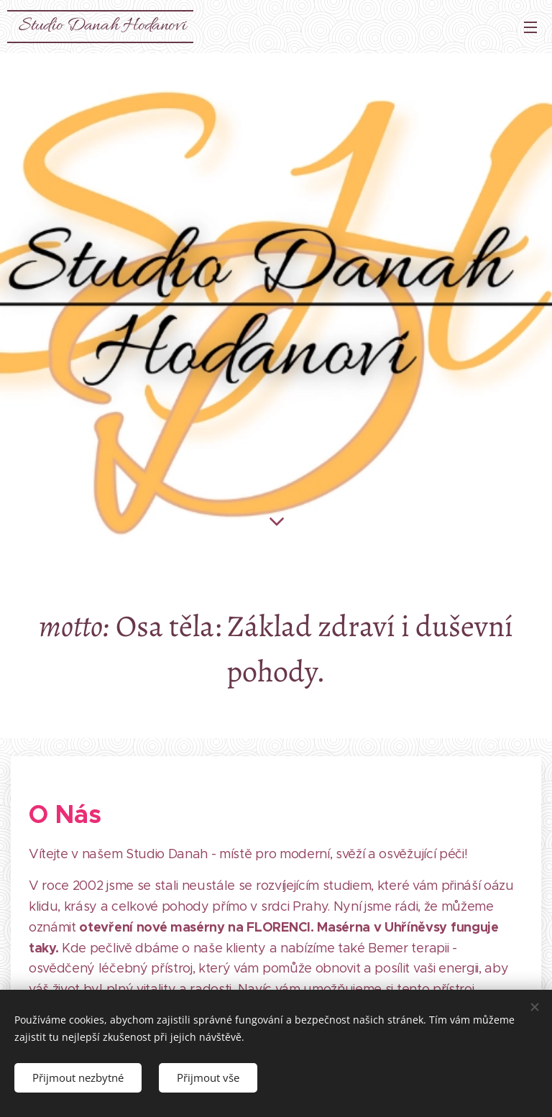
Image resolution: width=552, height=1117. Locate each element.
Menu (530, 27)
